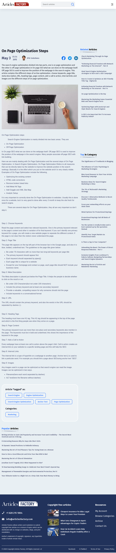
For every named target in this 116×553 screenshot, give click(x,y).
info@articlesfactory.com (17, 519)
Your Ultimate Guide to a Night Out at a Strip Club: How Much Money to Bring (30, 476)
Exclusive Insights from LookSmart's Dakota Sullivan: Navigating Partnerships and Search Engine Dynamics (96, 257)
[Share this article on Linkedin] (76, 58)
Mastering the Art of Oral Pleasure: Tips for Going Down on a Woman (27, 450)
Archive (99, 521)
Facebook (71, 549)
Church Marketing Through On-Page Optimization (94, 57)
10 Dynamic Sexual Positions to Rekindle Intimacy (20, 446)
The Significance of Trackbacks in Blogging (97, 161)
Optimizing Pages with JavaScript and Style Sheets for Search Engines (95, 108)
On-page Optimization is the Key (93, 94)
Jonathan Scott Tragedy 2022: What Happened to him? (22, 463)
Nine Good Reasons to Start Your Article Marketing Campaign (96, 175)
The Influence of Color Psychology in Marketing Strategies (95, 168)
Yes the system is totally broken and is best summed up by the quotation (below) (96, 227)
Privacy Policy (109, 549)
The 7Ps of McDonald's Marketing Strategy (93, 191)
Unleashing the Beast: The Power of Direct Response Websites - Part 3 (97, 249)
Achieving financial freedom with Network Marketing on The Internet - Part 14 (96, 87)
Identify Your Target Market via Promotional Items (93, 236)
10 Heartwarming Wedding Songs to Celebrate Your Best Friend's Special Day (30, 467)
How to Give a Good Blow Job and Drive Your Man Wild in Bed (24, 454)
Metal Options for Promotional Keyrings (96, 212)
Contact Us (100, 526)
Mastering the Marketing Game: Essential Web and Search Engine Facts (96, 100)
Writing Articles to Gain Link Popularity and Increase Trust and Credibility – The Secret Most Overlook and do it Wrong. (36, 436)
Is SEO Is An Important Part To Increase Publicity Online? (96, 115)
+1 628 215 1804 (12, 512)
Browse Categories (104, 516)
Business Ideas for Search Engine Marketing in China (93, 183)
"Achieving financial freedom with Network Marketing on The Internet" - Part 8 (97, 65)
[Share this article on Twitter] (70, 58)
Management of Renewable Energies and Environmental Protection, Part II (29, 471)
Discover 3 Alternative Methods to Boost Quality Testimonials (96, 198)
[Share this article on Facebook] (64, 58)
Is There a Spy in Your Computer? (93, 242)
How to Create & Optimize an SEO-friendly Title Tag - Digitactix (97, 80)
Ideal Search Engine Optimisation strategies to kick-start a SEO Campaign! (96, 72)
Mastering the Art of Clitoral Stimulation (17, 458)
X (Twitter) (83, 549)
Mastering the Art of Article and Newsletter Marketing (93, 266)
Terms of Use (95, 549)
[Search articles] (72, 4)
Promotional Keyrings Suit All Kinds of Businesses (95, 218)
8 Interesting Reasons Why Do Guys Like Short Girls (21, 441)
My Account (101, 511)
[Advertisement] (58, 26)
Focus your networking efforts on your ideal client (96, 205)
